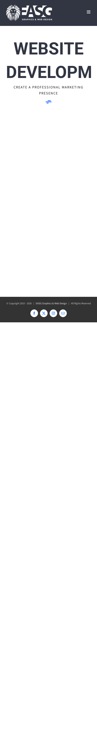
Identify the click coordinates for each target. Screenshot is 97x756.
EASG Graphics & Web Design (51, 303)
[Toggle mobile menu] (89, 12)
